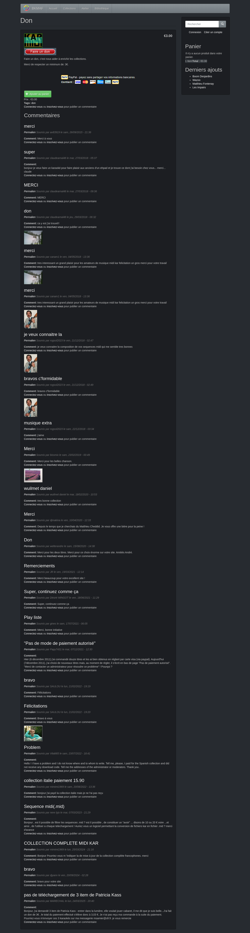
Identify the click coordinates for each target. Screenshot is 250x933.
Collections (69, 8)
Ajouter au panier (37, 94)
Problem (32, 747)
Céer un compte (213, 32)
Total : (196, 61)
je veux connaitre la (43, 334)
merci (29, 126)
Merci (29, 448)
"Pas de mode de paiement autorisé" (60, 643)
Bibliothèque (102, 8)
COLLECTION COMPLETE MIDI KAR (61, 843)
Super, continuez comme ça (51, 591)
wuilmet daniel (38, 488)
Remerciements (39, 565)
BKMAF (37, 8)
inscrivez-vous (55, 106)
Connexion (195, 32)
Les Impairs (199, 87)
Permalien (30, 132)
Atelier (85, 8)
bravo (29, 679)
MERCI (31, 184)
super (29, 151)
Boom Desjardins (202, 76)
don (33, 103)
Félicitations (35, 705)
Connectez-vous (33, 106)
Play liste (33, 617)
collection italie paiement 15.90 (54, 780)
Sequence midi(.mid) (44, 806)
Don (28, 539)
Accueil (53, 8)
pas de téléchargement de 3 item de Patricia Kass (72, 894)
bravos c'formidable (43, 378)
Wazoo (196, 80)
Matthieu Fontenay (203, 83)
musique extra (38, 422)
